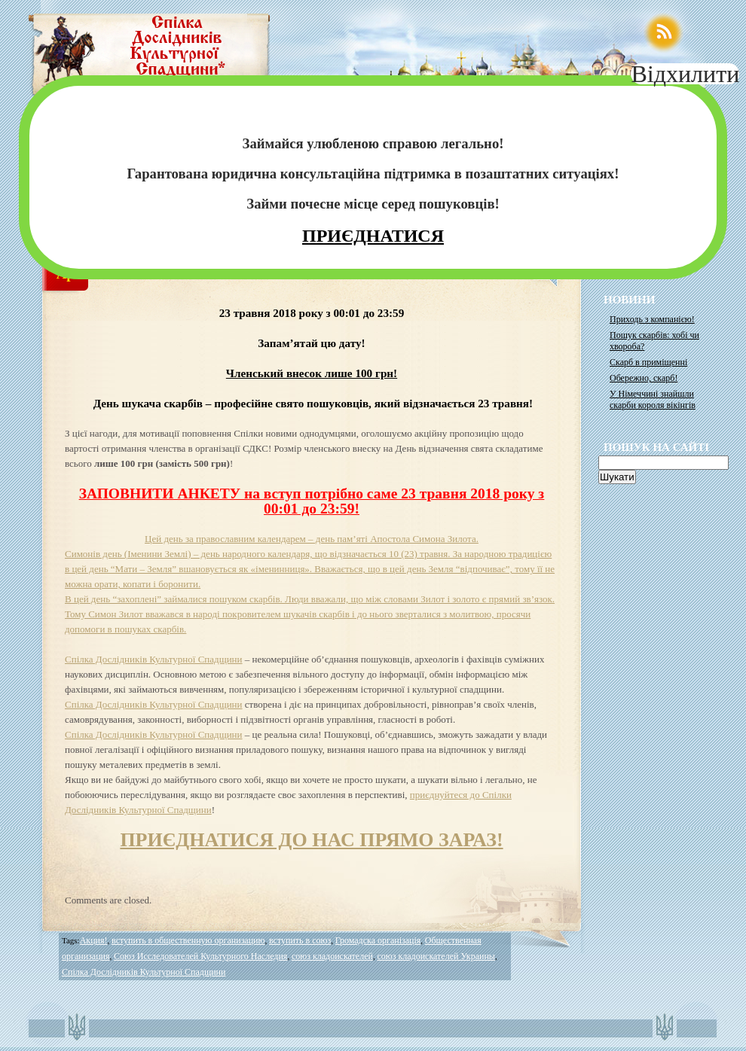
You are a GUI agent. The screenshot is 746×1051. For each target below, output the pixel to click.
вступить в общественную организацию (188, 940)
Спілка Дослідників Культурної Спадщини (154, 659)
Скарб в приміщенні (648, 362)
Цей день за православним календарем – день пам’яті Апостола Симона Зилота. (311, 538)
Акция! (94, 940)
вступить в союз (300, 940)
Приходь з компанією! (652, 319)
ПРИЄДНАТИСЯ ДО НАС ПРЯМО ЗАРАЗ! (311, 840)
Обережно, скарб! (643, 378)
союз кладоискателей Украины (436, 956)
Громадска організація (378, 940)
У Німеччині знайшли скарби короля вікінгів (653, 399)
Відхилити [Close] (685, 73)
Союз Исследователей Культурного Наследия (200, 956)
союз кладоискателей (332, 956)
